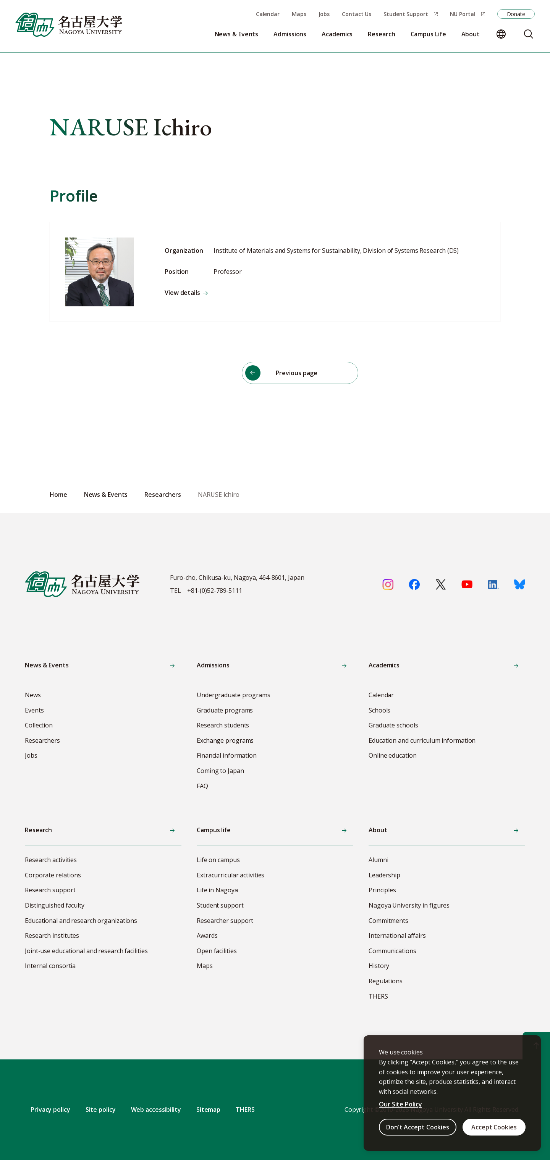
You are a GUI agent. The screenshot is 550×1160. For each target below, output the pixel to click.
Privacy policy (50, 1109)
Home (58, 494)
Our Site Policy (400, 1104)
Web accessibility (156, 1109)
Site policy (101, 1109)
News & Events (106, 494)
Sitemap (208, 1109)
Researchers (162, 494)
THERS (245, 1109)
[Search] (528, 34)
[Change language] (501, 34)
